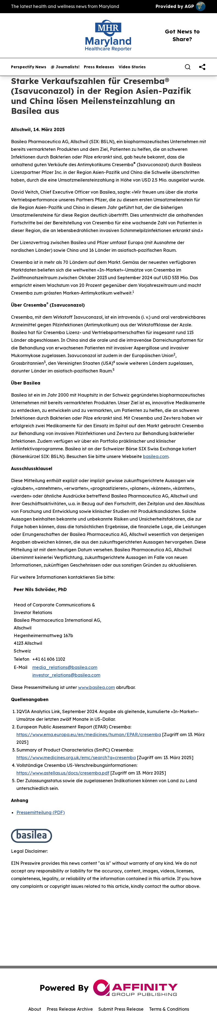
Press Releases (99, 67)
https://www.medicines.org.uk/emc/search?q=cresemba (76, 757)
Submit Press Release (121, 1009)
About (34, 1009)
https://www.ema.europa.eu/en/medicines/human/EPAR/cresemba (88, 734)
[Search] (187, 67)
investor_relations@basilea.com (66, 675)
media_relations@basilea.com (64, 667)
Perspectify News (28, 67)
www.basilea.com (96, 687)
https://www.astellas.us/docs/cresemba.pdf (62, 773)
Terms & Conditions (169, 1009)
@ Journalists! (65, 67)
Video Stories (132, 67)
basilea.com (156, 456)
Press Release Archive (70, 1009)
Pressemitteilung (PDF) (40, 812)
